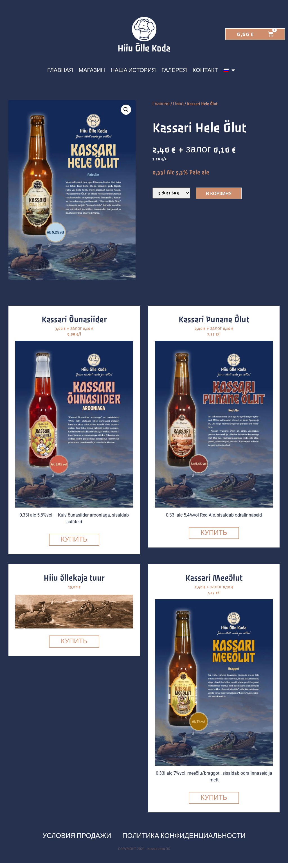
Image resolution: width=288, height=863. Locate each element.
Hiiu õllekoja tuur (74, 578)
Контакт (205, 70)
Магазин (92, 70)
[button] (126, 110)
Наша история (133, 70)
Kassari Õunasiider (74, 319)
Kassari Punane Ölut (214, 319)
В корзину (218, 194)
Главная (60, 70)
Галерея (174, 70)
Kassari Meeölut (214, 578)
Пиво (178, 104)
